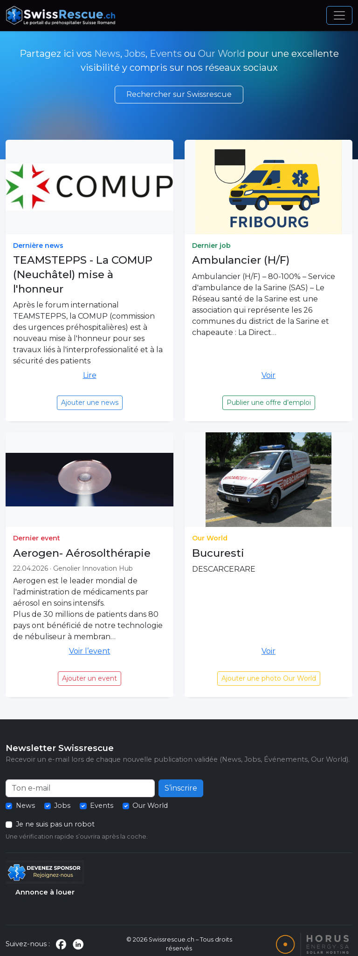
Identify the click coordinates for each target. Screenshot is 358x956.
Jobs (134, 53)
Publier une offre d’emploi (269, 402)
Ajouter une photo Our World (268, 678)
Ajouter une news (89, 402)
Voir (268, 375)
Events (166, 53)
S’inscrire (181, 788)
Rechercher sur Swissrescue (179, 94)
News (107, 53)
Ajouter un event (89, 678)
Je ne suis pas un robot (55, 824)
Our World (221, 53)
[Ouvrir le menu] (339, 15)
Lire (89, 375)
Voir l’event (89, 651)
